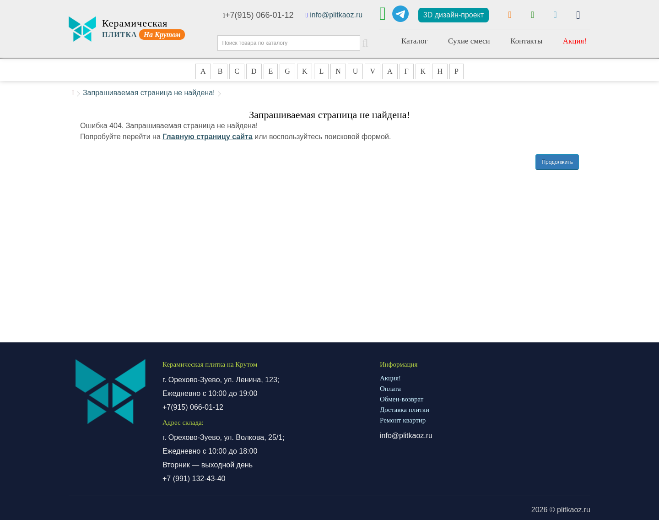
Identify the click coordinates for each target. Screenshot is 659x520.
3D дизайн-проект (453, 15)
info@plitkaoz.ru (336, 15)
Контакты (526, 41)
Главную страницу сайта (207, 137)
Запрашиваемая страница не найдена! (149, 93)
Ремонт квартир (403, 420)
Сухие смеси (469, 41)
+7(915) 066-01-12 (258, 15)
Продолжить (557, 162)
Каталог (414, 41)
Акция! (575, 41)
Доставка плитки (404, 409)
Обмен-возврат (401, 399)
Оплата (390, 388)
